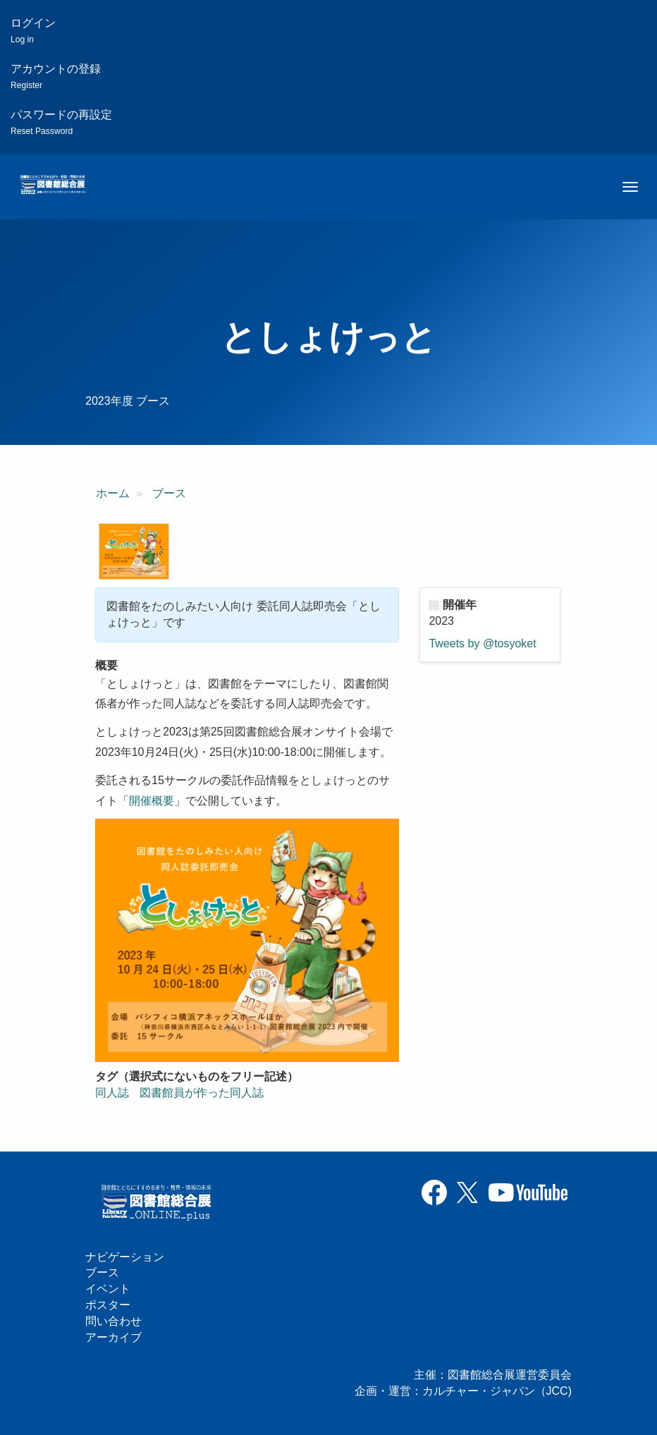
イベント (107, 1289)
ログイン (33, 30)
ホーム (113, 493)
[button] (134, 551)
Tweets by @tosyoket (482, 643)
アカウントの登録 (56, 76)
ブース (169, 493)
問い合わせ (113, 1321)
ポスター (107, 1305)
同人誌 (112, 1093)
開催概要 (151, 801)
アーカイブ (113, 1337)
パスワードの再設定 (61, 122)
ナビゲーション (124, 1257)
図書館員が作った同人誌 (202, 1093)
